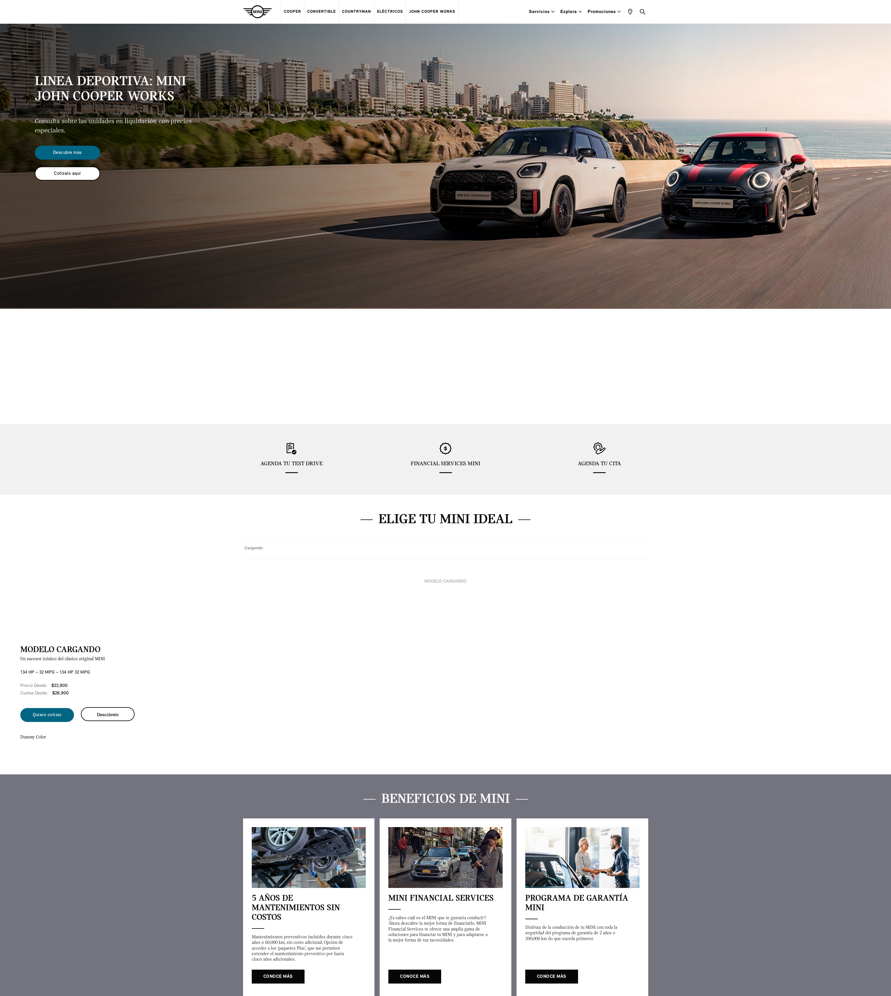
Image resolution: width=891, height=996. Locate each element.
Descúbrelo (108, 715)
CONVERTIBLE (321, 12)
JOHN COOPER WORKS (432, 12)
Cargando (254, 548)
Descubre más (67, 152)
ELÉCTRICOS (390, 12)
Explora (571, 12)
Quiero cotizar (47, 715)
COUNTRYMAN (356, 12)
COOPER (292, 12)
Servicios (542, 12)
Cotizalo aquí (67, 173)
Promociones (604, 12)
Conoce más (278, 976)
